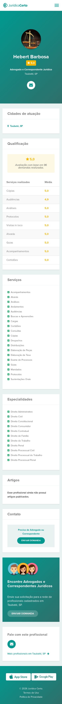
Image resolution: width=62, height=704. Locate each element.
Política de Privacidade (31, 697)
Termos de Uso (31, 692)
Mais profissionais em (28, 653)
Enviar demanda (31, 540)
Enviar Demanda (23, 613)
